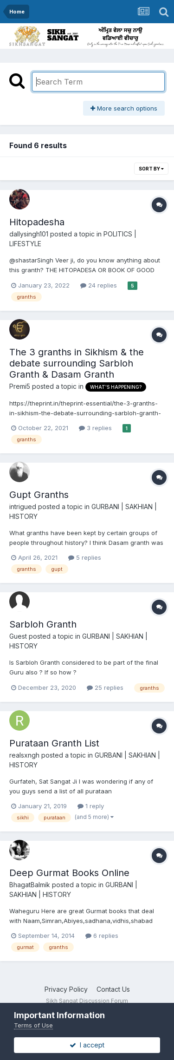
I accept (87, 1045)
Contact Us (113, 989)
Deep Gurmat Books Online (69, 872)
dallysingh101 (28, 234)
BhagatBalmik (29, 885)
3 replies (95, 428)
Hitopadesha (36, 222)
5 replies (84, 557)
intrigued (22, 506)
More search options (123, 108)
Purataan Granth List (54, 743)
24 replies (98, 285)
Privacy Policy (66, 989)
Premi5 (19, 386)
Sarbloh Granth (43, 624)
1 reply (90, 806)
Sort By (151, 168)
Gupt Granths (39, 494)
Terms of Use (33, 1025)
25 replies (105, 687)
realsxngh (24, 755)
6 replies (101, 935)
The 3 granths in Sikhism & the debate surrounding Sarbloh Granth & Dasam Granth (76, 363)
